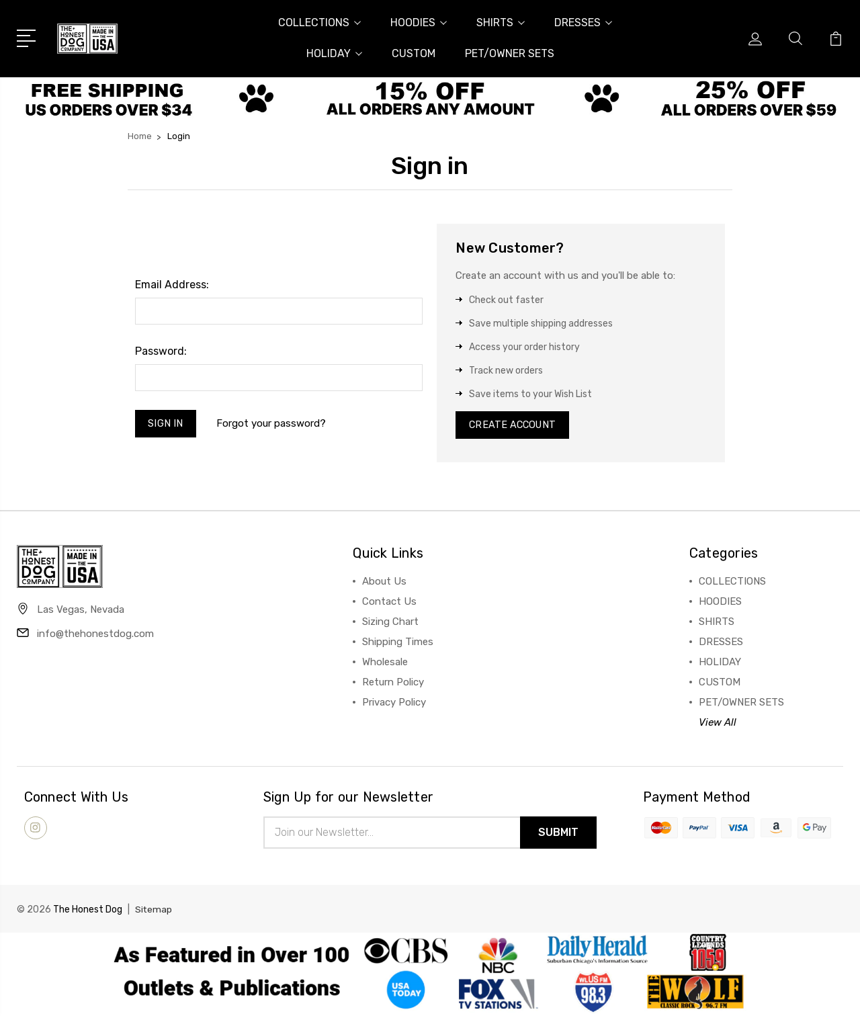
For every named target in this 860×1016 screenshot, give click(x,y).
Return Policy (393, 684)
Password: (161, 351)
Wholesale (385, 664)
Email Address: (172, 284)
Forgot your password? (273, 425)
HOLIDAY (334, 53)
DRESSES (583, 22)
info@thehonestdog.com (95, 636)
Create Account (514, 426)
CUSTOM (413, 53)
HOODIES (418, 22)
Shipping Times (397, 644)
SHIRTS (500, 22)
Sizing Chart (390, 624)
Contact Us (389, 603)
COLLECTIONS (319, 22)
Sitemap (154, 912)
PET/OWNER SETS (509, 53)
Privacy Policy (394, 704)
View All (717, 724)
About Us (384, 583)
